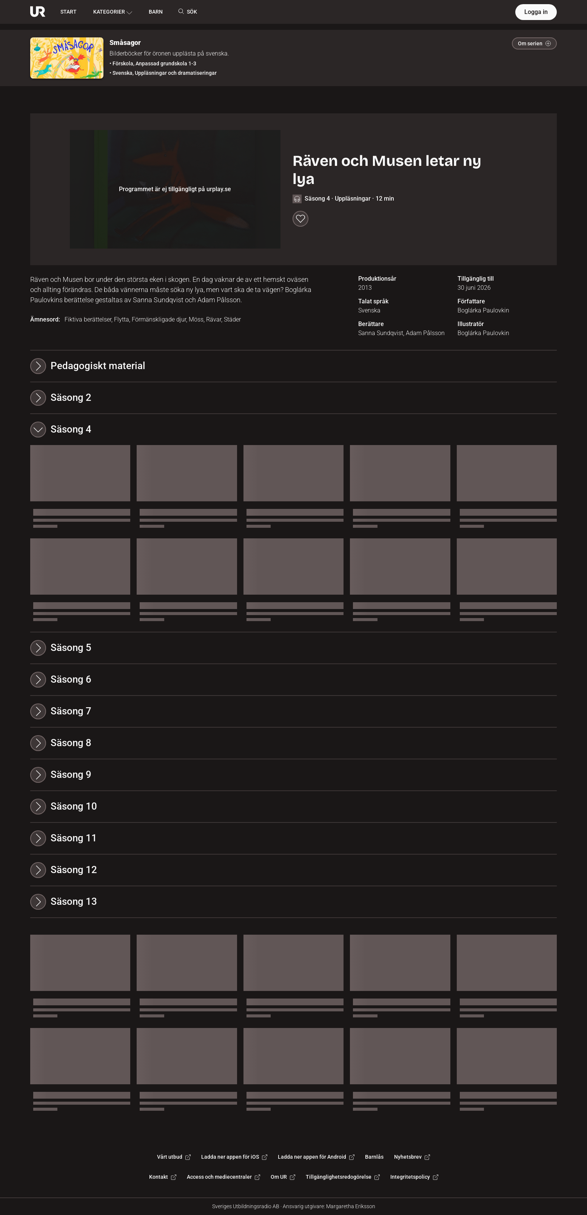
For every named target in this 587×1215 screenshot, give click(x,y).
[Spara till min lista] (300, 219)
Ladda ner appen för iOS (234, 1157)
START (68, 12)
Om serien (534, 43)
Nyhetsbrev (412, 1157)
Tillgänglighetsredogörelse (343, 1177)
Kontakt (162, 1177)
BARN (156, 12)
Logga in (536, 11)
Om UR (283, 1177)
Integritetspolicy (414, 1177)
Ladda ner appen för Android (316, 1157)
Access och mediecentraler (223, 1177)
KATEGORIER (112, 12)
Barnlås (374, 1157)
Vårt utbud (174, 1157)
